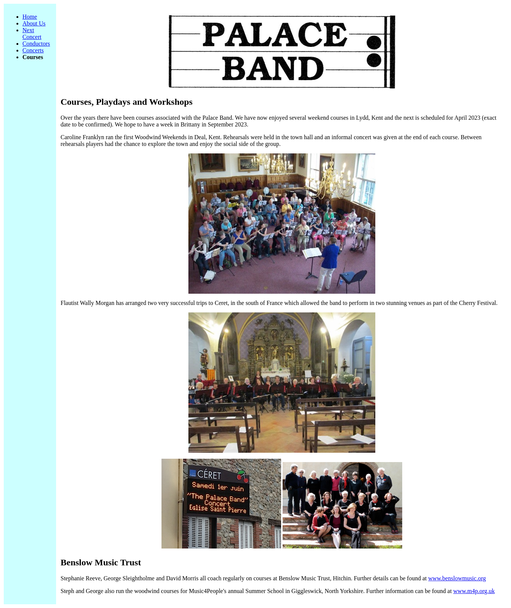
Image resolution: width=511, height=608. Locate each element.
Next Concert (31, 33)
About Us (34, 23)
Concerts (33, 50)
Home (29, 16)
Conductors (36, 43)
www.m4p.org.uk (474, 591)
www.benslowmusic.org (457, 578)
